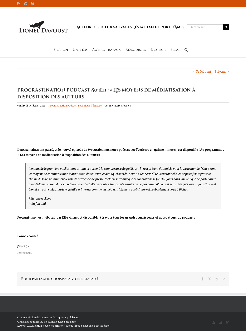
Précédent (203, 71)
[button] (186, 49)
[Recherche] (226, 27)
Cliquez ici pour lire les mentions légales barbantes (46, 321)
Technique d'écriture (90, 105)
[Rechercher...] (205, 27)
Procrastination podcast (62, 105)
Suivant (220, 71)
